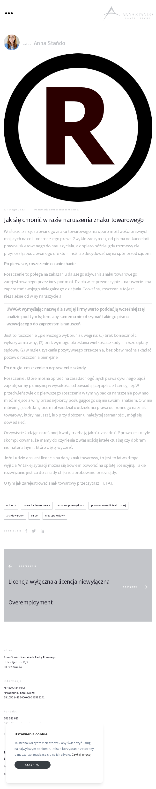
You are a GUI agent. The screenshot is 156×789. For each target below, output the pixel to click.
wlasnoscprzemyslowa (71, 505)
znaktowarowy (14, 515)
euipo (34, 515)
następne (135, 587)
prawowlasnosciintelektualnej (108, 505)
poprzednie (22, 566)
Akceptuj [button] (32, 764)
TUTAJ (106, 483)
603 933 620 (11, 718)
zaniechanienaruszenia (36, 505)
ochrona (11, 505)
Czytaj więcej (81, 754)
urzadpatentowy (55, 515)
